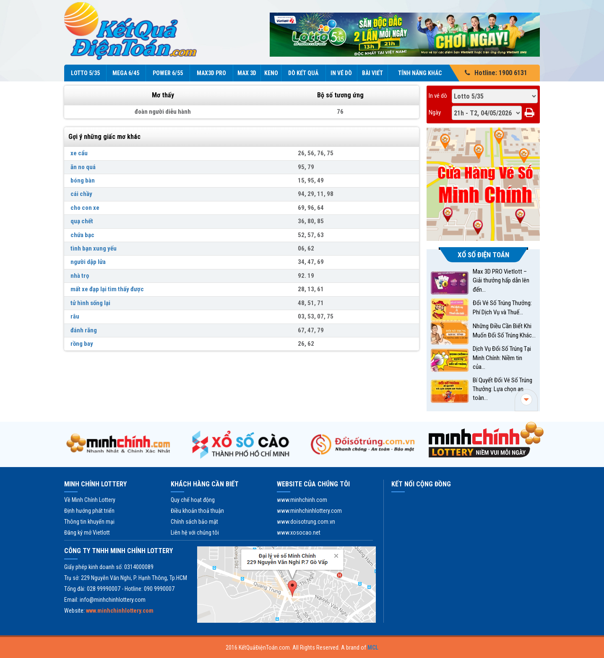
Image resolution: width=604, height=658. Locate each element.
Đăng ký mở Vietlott (87, 532)
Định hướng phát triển (89, 510)
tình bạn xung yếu (93, 248)
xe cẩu (79, 153)
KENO (271, 73)
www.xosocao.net (298, 532)
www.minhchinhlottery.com (309, 510)
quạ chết (81, 221)
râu (74, 316)
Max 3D (246, 73)
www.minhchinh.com (302, 499)
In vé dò (341, 73)
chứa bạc (82, 235)
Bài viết (372, 73)
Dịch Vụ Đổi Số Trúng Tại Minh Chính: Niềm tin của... (502, 358)
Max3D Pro (211, 73)
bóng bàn (82, 180)
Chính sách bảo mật (194, 521)
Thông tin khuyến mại (89, 521)
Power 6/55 (168, 73)
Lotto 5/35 (85, 73)
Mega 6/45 (125, 73)
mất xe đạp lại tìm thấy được (107, 289)
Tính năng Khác (424, 73)
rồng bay (81, 343)
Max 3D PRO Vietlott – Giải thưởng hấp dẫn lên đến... (501, 280)
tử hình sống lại (90, 303)
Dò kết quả (303, 73)
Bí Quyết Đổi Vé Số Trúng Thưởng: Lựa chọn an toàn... (502, 389)
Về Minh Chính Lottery (89, 499)
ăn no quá (83, 167)
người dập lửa (88, 262)
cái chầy (81, 194)
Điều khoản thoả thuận (197, 510)
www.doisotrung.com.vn (306, 521)
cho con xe (84, 208)
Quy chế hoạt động (193, 499)
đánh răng (83, 330)
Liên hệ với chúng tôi (195, 532)
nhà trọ (79, 275)
